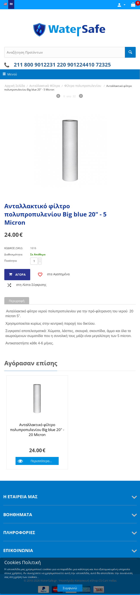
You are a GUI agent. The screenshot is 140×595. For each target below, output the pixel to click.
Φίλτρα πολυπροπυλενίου (83, 86)
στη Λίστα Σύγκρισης (31, 285)
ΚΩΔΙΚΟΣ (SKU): (13, 248)
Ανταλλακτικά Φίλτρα (44, 86)
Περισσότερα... (41, 461)
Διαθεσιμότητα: (13, 254)
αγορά (20, 274)
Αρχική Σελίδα (15, 86)
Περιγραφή (17, 301)
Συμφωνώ (70, 588)
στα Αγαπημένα (58, 274)
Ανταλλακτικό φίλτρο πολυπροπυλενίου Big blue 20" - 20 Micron (37, 429)
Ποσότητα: (10, 260)
